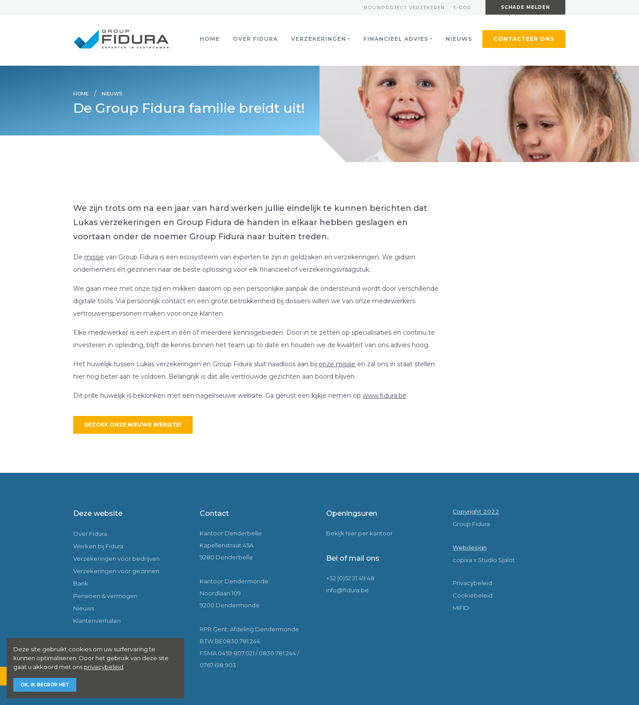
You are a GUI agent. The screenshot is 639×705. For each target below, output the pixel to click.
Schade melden (525, 7)
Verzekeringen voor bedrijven (116, 558)
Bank (80, 583)
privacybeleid (103, 666)
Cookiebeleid (473, 595)
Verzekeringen (318, 39)
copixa (462, 559)
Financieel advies (395, 39)
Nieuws (459, 39)
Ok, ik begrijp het (44, 685)
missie (94, 257)
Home (210, 39)
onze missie (337, 364)
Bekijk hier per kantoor (359, 533)
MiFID (461, 607)
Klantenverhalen (97, 620)
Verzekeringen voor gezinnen (116, 570)
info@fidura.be (347, 590)
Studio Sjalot (496, 559)
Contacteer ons (523, 39)
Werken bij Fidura (98, 546)
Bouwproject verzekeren (404, 8)
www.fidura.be (384, 396)
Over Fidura (255, 39)
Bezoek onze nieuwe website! (132, 424)
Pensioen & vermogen (105, 595)
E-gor (462, 8)
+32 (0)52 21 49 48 (350, 578)
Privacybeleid (472, 582)
